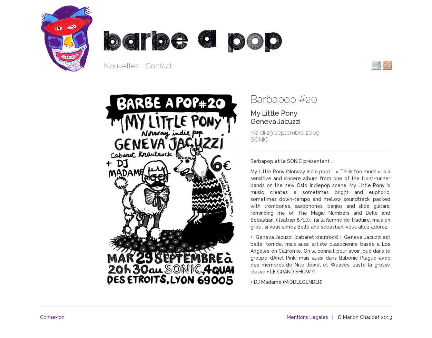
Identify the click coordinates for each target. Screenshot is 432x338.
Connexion (52, 317)
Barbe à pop (67, 38)
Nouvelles (121, 65)
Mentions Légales (307, 317)
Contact (159, 65)
